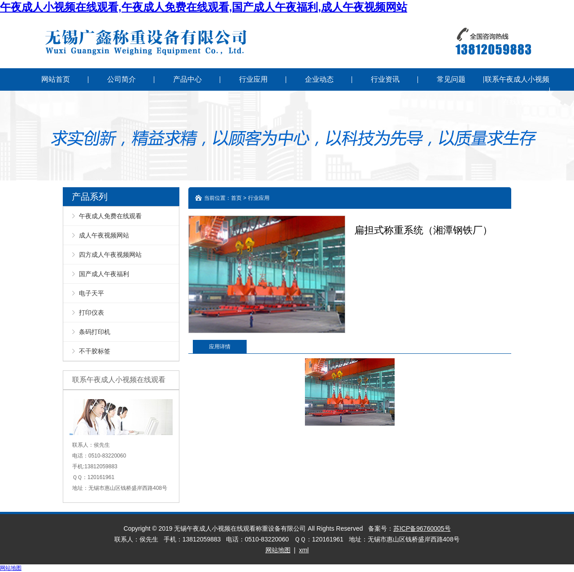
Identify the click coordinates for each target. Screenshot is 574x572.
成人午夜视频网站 (104, 235)
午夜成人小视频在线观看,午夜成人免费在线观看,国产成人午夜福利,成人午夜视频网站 (203, 7)
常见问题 (451, 79)
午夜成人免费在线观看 (110, 216)
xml (304, 550)
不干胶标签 (94, 351)
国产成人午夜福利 (104, 273)
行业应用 (253, 79)
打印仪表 (91, 312)
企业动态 (319, 79)
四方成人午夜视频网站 (110, 254)
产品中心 (187, 79)
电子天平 (91, 293)
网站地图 (278, 550)
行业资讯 (385, 79)
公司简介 (121, 79)
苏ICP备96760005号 (422, 528)
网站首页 (55, 79)
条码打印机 (94, 331)
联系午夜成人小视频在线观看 (517, 90)
